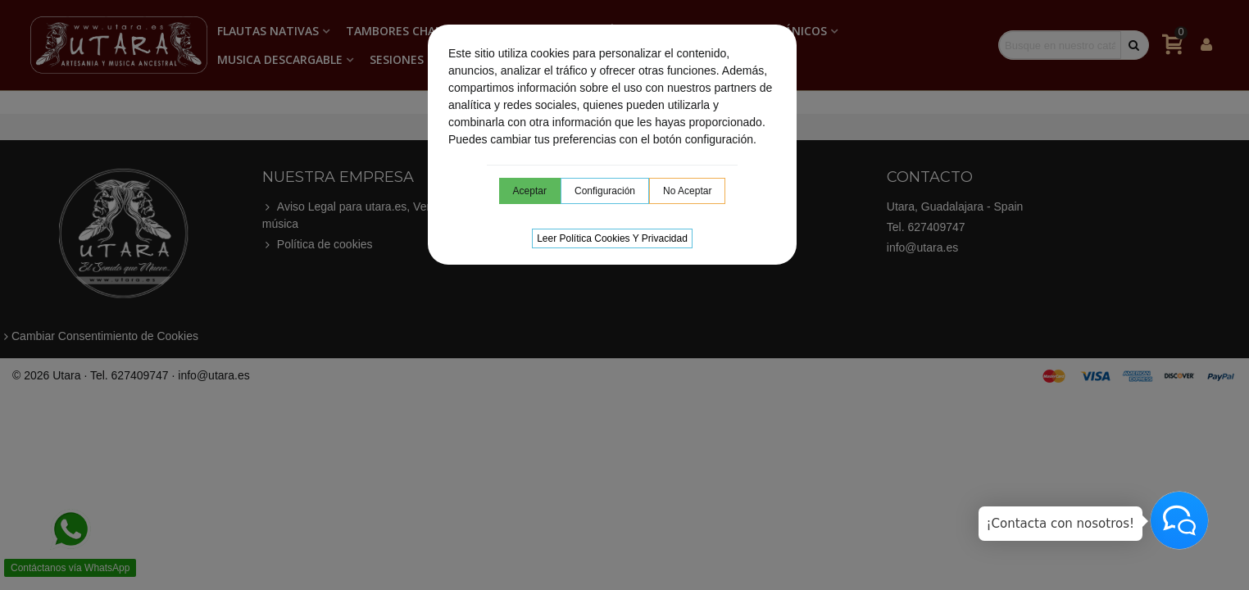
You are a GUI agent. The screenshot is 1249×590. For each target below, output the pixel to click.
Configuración (605, 191)
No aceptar (687, 191)
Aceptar (530, 191)
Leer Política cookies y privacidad (612, 238)
